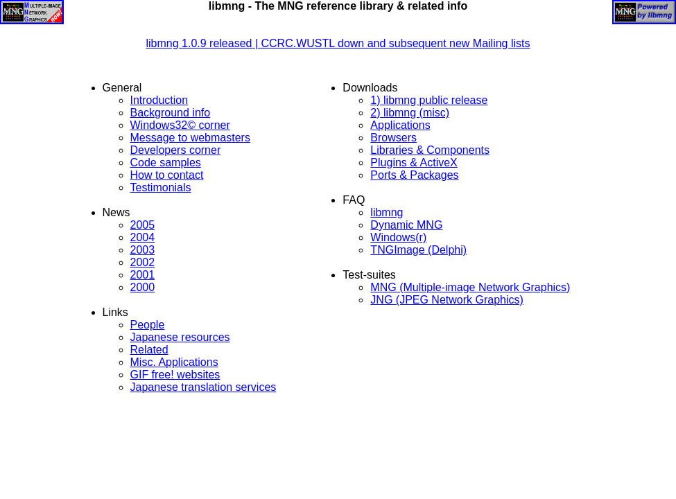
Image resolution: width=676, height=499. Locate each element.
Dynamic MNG (406, 225)
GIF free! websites (175, 374)
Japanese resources (180, 337)
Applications (400, 125)
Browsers (393, 137)
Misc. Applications (174, 362)
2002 (142, 262)
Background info (170, 113)
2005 (142, 225)
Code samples (165, 162)
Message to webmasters (190, 137)
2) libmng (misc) (409, 113)
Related (149, 350)
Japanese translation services (203, 387)
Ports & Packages (414, 175)
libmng (386, 212)
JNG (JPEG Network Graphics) (446, 300)
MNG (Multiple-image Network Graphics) (470, 287)
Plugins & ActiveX (413, 162)
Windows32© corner (180, 125)
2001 (142, 275)
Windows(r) (398, 237)
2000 (142, 287)
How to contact (167, 175)
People (147, 325)
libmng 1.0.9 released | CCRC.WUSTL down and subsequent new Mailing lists (338, 43)
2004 (142, 237)
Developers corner (175, 150)
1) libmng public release (428, 100)
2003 (142, 250)
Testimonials (160, 187)
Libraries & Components (429, 150)
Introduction (159, 100)
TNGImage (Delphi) (418, 250)
